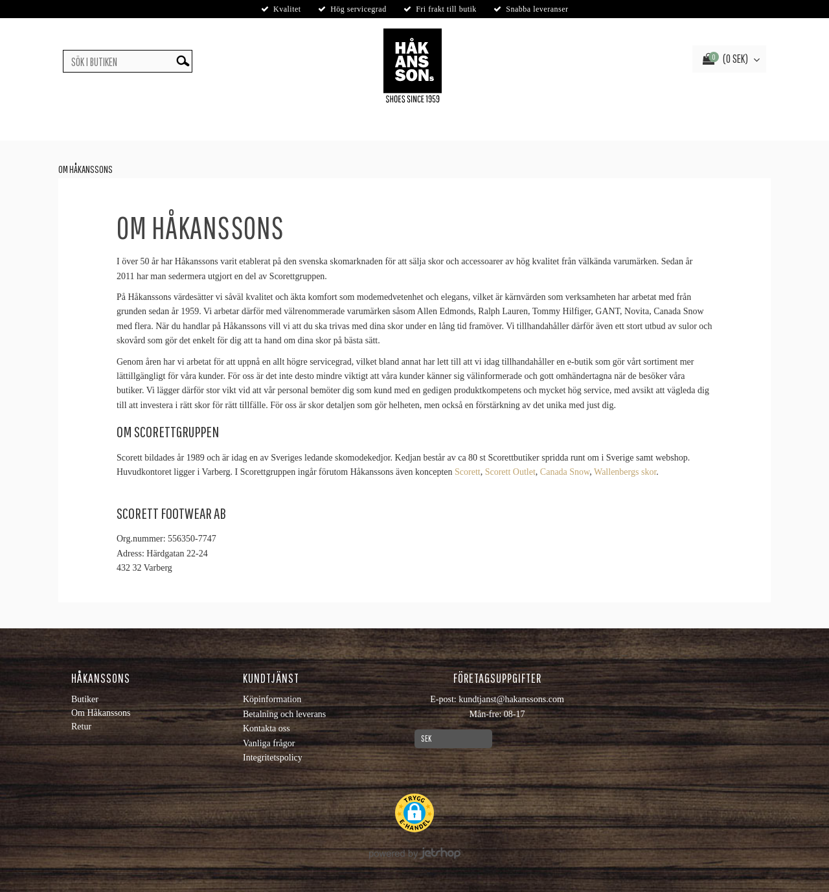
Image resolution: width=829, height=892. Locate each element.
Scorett (468, 472)
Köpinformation (272, 699)
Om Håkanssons (85, 169)
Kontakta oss (266, 728)
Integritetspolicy (272, 757)
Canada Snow (564, 472)
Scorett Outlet (510, 472)
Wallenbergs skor (625, 472)
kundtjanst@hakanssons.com (511, 699)
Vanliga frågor (269, 743)
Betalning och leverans (284, 714)
